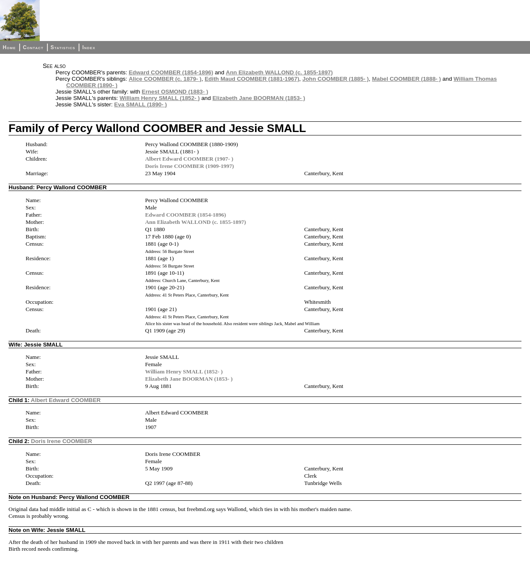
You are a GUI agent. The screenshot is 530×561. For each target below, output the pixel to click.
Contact (33, 47)
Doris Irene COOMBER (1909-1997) (189, 166)
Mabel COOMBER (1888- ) (406, 79)
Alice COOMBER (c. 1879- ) (165, 79)
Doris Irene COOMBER (61, 441)
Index (89, 47)
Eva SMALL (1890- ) (140, 104)
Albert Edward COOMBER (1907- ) (189, 159)
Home (9, 47)
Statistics (62, 47)
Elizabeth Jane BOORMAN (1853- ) (258, 98)
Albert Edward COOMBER (66, 400)
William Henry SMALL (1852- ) (160, 98)
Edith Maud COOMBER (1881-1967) (252, 79)
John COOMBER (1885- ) (335, 79)
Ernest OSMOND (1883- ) (175, 91)
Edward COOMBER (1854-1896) (171, 72)
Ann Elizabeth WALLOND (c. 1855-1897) (279, 72)
